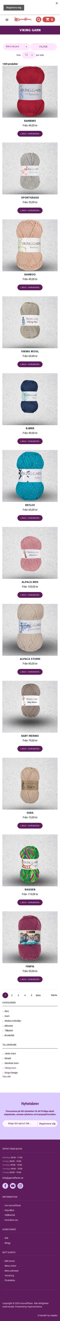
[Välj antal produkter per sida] (29, 55)
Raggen (30, 889)
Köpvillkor (9, 1210)
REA (7, 1011)
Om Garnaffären (13, 1205)
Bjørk (30, 428)
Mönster (9, 1026)
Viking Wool (30, 351)
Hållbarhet (10, 1215)
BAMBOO (30, 274)
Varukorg (9, 1275)
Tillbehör (9, 1030)
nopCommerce (34, 1306)
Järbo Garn (10, 1053)
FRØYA (30, 966)
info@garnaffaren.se (12, 1178)
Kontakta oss (11, 1220)
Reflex (30, 505)
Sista (38, 995)
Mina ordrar (10, 1266)
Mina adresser (12, 1270)
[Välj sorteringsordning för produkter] (16, 46)
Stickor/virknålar (13, 1021)
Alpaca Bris (30, 582)
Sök (6, 1238)
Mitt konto (10, 1261)
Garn (7, 1016)
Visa (18, 55)
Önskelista (10, 1280)
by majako (52, 1315)
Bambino (30, 121)
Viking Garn (10, 1068)
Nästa (54, 995)
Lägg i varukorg (30, 133)
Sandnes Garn (12, 1063)
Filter (44, 46)
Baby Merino (30, 736)
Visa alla (6, 1076)
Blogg (7, 1243)
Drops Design (11, 1072)
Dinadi (8, 1058)
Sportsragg (30, 197)
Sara (30, 812)
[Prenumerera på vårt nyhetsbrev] (30, 1123)
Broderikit (9, 1035)
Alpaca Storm (30, 659)
